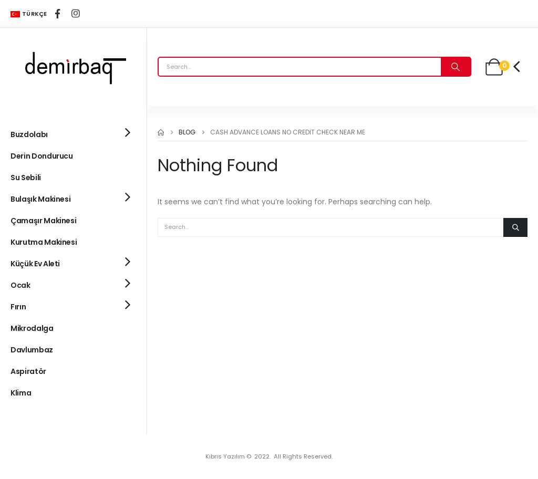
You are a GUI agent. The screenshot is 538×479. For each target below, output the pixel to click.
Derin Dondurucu (42, 156)
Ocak (20, 285)
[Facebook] (57, 13)
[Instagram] (75, 13)
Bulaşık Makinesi (40, 199)
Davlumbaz (32, 350)
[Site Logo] (73, 66)
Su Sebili (26, 177)
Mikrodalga (32, 328)
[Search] (455, 67)
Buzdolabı (29, 134)
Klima (21, 393)
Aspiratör (28, 371)
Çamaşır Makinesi (43, 220)
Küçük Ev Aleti (35, 263)
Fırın (18, 306)
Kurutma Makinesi (44, 242)
